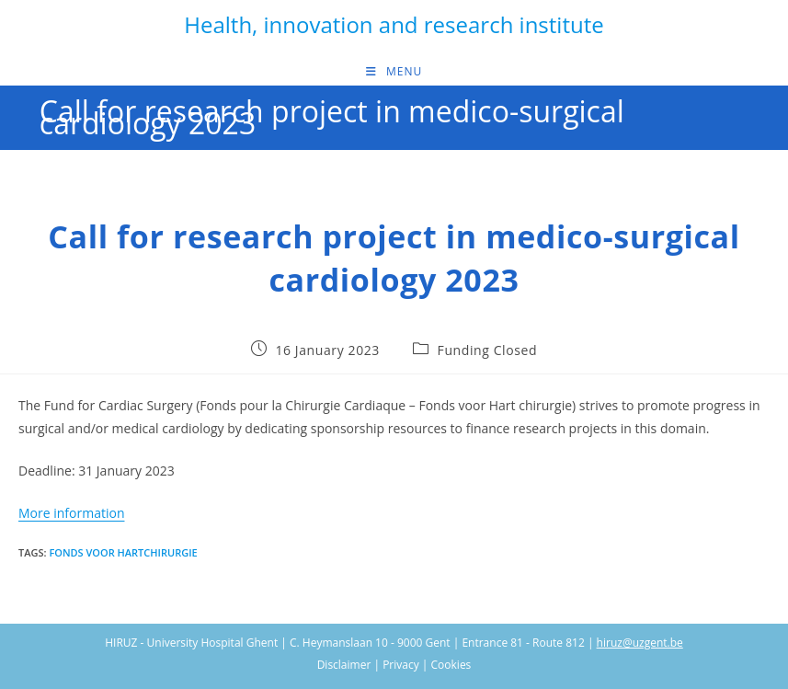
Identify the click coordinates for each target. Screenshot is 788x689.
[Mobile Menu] (394, 72)
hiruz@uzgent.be (640, 642)
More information (71, 513)
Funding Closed (488, 350)
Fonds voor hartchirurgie (123, 552)
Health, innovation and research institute (393, 24)
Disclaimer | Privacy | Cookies (394, 664)
